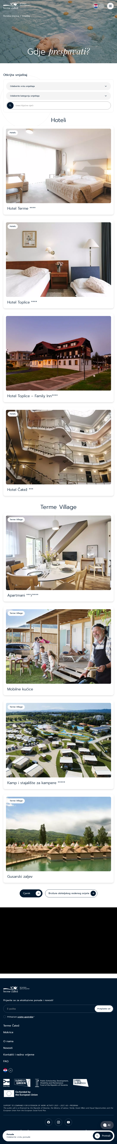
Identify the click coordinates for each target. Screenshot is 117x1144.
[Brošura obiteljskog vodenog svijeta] (71, 893)
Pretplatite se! (103, 1008)
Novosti (8, 1048)
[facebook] (48, 1122)
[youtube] (68, 1122)
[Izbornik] (110, 6)
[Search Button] (10, 105)
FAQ (5, 1061)
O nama (8, 1041)
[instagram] (58, 1122)
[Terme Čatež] (16, 6)
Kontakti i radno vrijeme (18, 1055)
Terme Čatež (11, 1026)
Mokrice (8, 1032)
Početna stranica (11, 16)
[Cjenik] (31, 893)
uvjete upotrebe (25, 1016)
